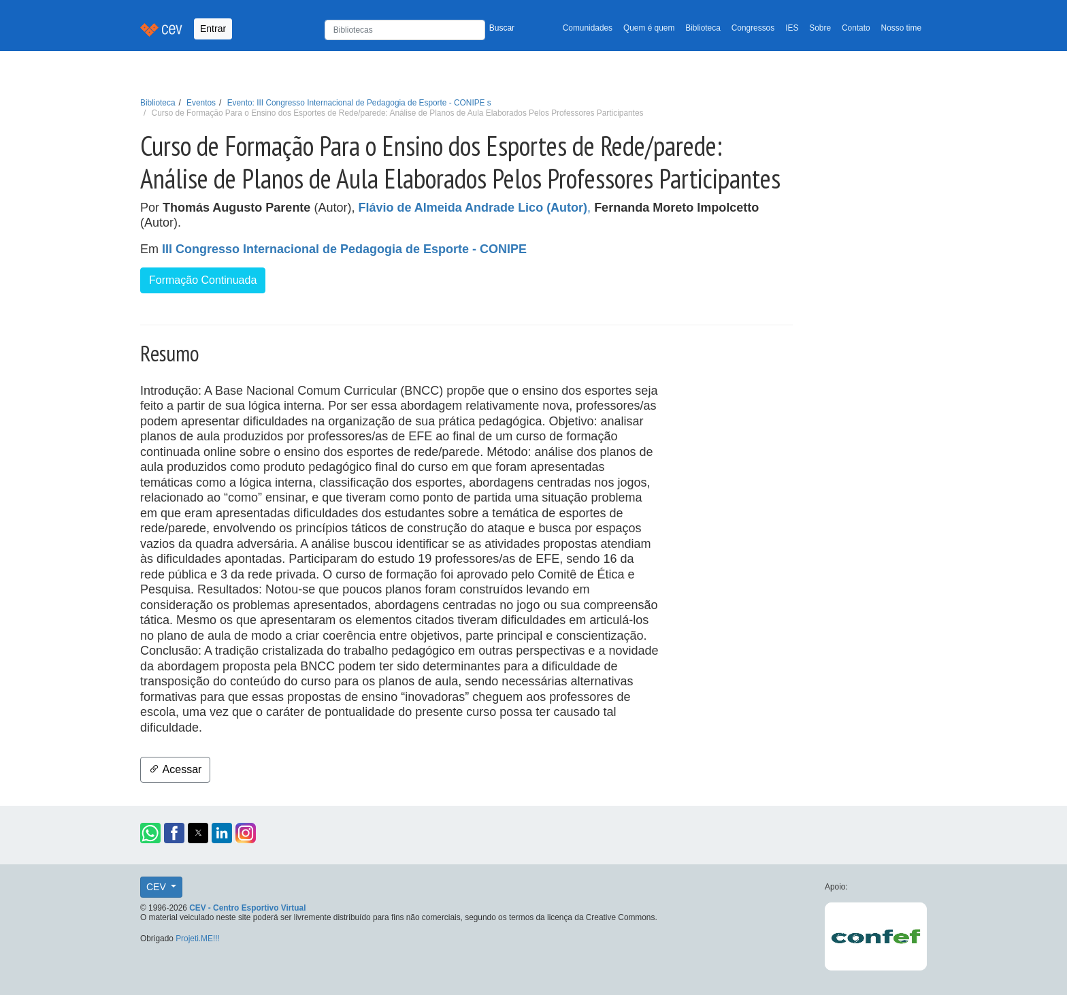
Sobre (820, 28)
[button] (150, 833)
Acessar (175, 769)
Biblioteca (703, 28)
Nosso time (901, 28)
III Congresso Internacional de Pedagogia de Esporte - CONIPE (344, 249)
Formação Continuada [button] (203, 280)
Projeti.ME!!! (198, 938)
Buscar (501, 28)
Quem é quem (648, 28)
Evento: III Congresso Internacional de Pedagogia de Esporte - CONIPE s (359, 103)
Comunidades (587, 28)
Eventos (201, 103)
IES (791, 28)
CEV (157, 886)
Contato (856, 28)
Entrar (213, 28)
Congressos (753, 28)
